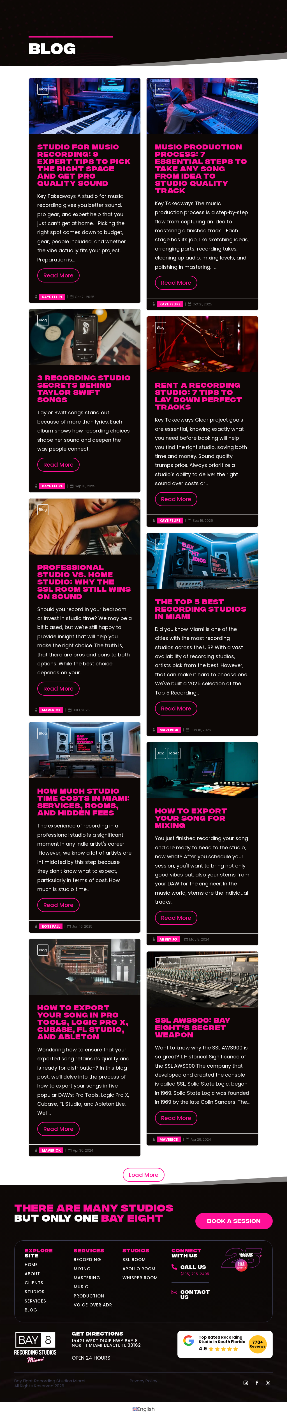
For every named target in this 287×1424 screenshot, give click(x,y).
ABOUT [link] (32, 1274)
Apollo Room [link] (139, 1269)
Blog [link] (43, 89)
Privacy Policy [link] (143, 1381)
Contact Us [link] (195, 1294)
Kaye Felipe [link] (52, 296)
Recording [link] (87, 1259)
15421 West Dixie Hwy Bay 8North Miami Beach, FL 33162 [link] (106, 1343)
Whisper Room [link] (140, 1278)
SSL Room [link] (134, 1259)
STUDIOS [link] (35, 1292)
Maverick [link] (51, 710)
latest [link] (174, 753)
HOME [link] (31, 1265)
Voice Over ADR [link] (93, 1305)
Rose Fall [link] (51, 926)
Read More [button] (58, 275)
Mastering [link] (87, 1278)
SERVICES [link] (35, 1301)
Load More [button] (143, 1175)
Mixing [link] (82, 1269)
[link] (192, 1270)
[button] (245, 1382)
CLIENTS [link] (34, 1283)
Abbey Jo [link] (168, 939)
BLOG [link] (31, 1310)
